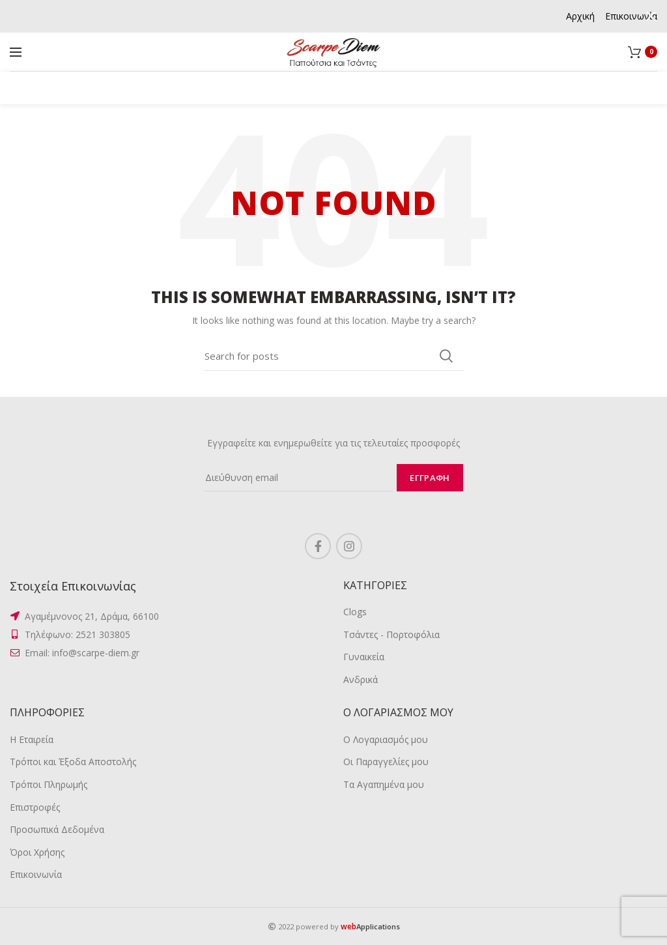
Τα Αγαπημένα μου (383, 784)
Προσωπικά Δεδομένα (57, 829)
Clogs (355, 611)
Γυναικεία (363, 656)
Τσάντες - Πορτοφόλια (391, 634)
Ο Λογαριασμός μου (385, 739)
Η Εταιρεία (31, 739)
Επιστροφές (35, 807)
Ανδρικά (360, 679)
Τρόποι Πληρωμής (48, 784)
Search (446, 356)
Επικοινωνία (36, 874)
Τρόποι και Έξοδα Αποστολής (73, 761)
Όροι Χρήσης (37, 852)
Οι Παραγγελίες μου (386, 761)
